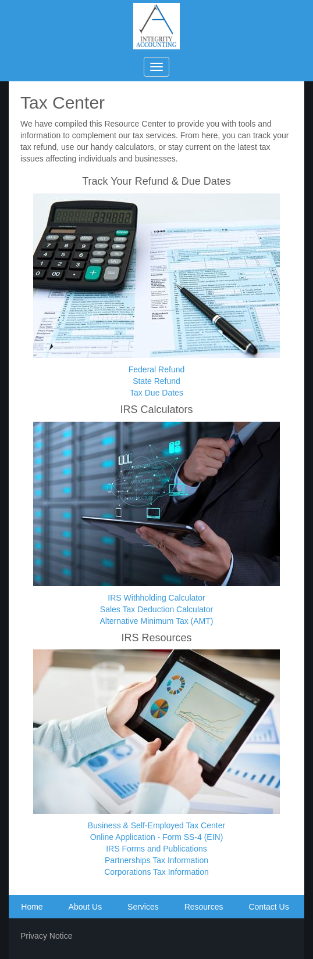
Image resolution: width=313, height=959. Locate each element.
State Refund (156, 381)
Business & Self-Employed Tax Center (156, 825)
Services (143, 906)
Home (31, 906)
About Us (85, 906)
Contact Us (268, 906)
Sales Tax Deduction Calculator (156, 609)
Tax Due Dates (156, 392)
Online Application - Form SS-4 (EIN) (156, 837)
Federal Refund (157, 369)
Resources (203, 906)
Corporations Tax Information (156, 872)
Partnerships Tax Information (156, 860)
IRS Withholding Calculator (156, 597)
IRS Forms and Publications (156, 848)
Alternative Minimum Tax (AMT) (156, 621)
